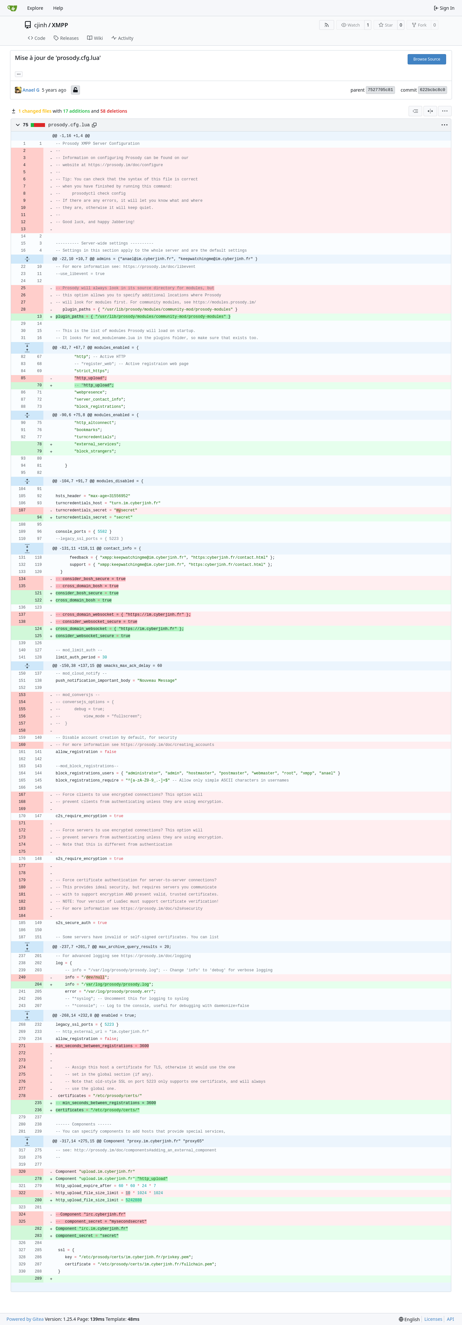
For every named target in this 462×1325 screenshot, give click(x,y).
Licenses (433, 1319)
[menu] (445, 111)
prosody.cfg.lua (69, 125)
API (450, 1319)
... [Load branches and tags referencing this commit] (19, 73)
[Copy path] (94, 125)
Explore (35, 8)
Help (58, 8)
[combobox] (415, 111)
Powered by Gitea (25, 1319)
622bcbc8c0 (432, 89)
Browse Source (426, 59)
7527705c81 (380, 89)
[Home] (12, 8)
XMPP (60, 25)
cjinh (40, 25)
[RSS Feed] (326, 25)
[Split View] (430, 111)
